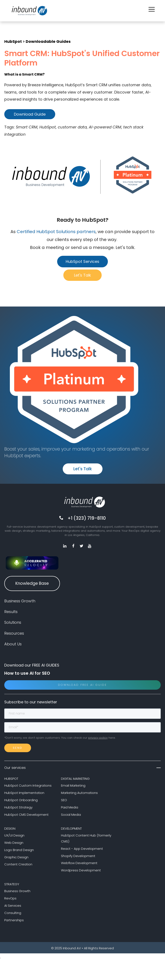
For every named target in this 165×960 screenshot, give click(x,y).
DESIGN (9, 828)
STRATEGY (11, 883)
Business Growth (17, 891)
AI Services (12, 905)
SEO (64, 799)
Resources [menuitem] (14, 633)
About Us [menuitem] (13, 643)
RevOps (10, 898)
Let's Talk (82, 275)
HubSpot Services (82, 261)
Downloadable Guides (48, 41)
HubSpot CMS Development (26, 814)
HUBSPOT (11, 778)
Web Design (13, 842)
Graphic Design (16, 856)
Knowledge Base (32, 583)
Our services (82, 767)
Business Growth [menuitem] (19, 600)
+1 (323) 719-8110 (87, 518)
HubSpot (13, 41)
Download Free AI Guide (82, 684)
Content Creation (18, 864)
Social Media (71, 814)
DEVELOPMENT (71, 828)
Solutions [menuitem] (12, 622)
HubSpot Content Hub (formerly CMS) (86, 838)
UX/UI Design (14, 835)
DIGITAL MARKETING (75, 778)
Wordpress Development (81, 870)
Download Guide (30, 114)
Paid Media (69, 807)
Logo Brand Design (19, 849)
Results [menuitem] (11, 611)
